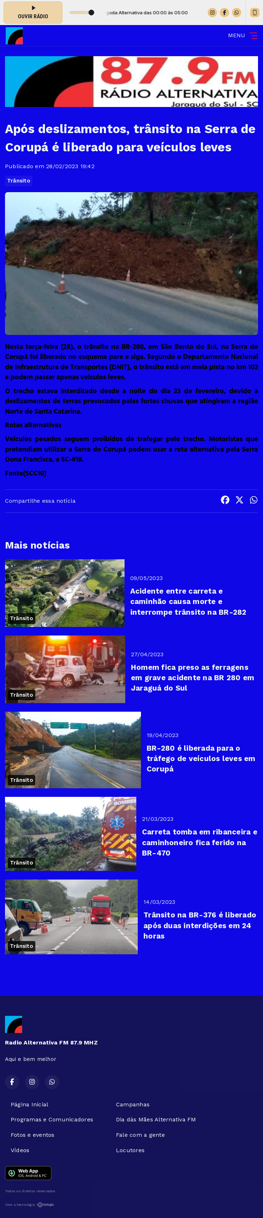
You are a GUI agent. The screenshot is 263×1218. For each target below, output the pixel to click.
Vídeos (20, 1150)
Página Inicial (29, 1104)
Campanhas (133, 1104)
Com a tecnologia (29, 1204)
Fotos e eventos (33, 1134)
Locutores (130, 1150)
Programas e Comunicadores (52, 1119)
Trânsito (18, 180)
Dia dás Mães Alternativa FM (156, 1119)
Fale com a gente (140, 1134)
